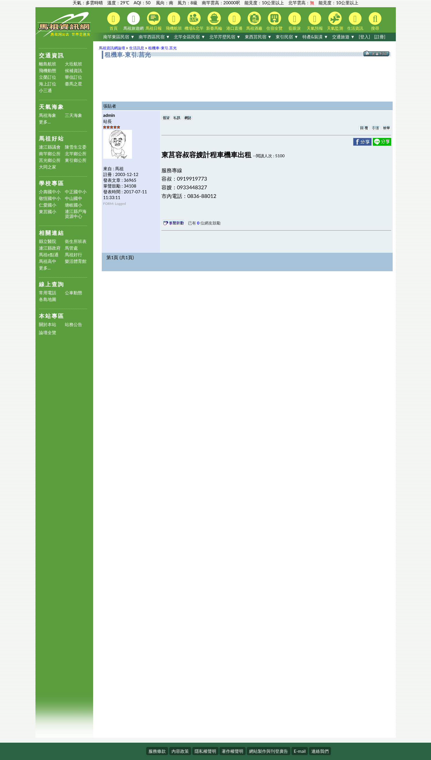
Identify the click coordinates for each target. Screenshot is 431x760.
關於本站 (47, 324)
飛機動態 (47, 70)
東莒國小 (47, 211)
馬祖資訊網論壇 (112, 48)
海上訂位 (47, 83)
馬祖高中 (47, 261)
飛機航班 (174, 21)
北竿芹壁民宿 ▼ (225, 36)
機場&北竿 (194, 21)
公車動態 (73, 292)
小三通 (45, 90)
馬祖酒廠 (254, 21)
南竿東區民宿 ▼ (119, 36)
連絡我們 (320, 751)
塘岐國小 (73, 205)
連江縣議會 (50, 147)
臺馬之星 (73, 83)
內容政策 (180, 751)
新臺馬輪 (214, 21)
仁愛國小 (47, 205)
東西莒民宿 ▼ (258, 36)
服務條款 (157, 751)
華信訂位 (73, 77)
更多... (45, 121)
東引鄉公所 (75, 160)
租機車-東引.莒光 (162, 48)
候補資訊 (73, 70)
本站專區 (51, 315)
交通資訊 (51, 55)
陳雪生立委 (75, 147)
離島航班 (47, 63)
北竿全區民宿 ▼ (189, 36)
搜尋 (375, 21)
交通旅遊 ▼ (343, 36)
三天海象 (73, 115)
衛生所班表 (75, 241)
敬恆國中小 (50, 198)
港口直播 (234, 21)
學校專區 (51, 183)
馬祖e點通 (49, 254)
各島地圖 (47, 299)
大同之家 (47, 166)
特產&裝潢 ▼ (315, 36)
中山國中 (73, 198)
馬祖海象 (47, 115)
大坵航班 (73, 63)
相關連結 (51, 232)
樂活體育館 (75, 261)
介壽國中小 (50, 191)
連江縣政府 (50, 248)
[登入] (364, 36)
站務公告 (73, 324)
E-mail (300, 751)
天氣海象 (51, 106)
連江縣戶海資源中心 (75, 214)
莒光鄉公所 (50, 160)
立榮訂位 (47, 77)
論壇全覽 (47, 332)
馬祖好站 (51, 138)
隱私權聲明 (205, 751)
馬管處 (71, 248)
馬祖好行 (73, 254)
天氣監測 (335, 21)
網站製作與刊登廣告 (268, 751)
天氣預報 (315, 21)
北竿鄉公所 (75, 153)
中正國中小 (75, 191)
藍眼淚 (294, 21)
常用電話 (47, 292)
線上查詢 (51, 284)
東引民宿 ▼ (287, 36)
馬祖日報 (154, 21)
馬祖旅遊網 (133, 21)
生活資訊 (355, 21)
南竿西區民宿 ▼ (154, 36)
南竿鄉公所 (50, 153)
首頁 (113, 21)
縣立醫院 (47, 241)
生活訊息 (136, 48)
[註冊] (379, 36)
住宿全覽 (274, 21)
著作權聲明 (232, 751)
